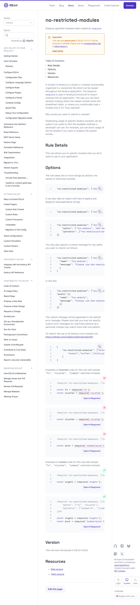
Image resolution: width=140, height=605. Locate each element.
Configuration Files (13, 77)
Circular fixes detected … (16, 178)
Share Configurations (13, 236)
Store (81, 5)
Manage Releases (12, 391)
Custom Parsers (11, 246)
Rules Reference (11, 132)
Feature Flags (10, 142)
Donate (130, 5)
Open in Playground (92, 398)
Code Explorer (111, 5)
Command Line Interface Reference (15, 125)
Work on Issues (10, 339)
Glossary (9, 66)
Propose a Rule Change (14, 306)
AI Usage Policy (11, 291)
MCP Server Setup (12, 137)
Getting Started (11, 56)
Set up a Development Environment (14, 322)
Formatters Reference (13, 147)
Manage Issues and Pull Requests (14, 379)
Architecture (9, 316)
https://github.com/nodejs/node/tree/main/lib (69, 337)
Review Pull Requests (13, 386)
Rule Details (54, 65)
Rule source (57, 569)
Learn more (57, 51)
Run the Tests (10, 329)
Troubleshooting (11, 173)
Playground (94, 5)
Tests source (57, 574)
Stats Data (8, 251)
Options (52, 69)
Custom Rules (11, 214)
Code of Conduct (11, 286)
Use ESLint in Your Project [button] (18, 49)
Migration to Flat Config (15, 229)
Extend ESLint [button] (18, 194)
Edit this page (55, 589)
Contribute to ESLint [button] (18, 281)
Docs (71, 5)
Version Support (11, 167)
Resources (53, 77)
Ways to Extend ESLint (14, 199)
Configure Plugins (13, 92)
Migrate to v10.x (11, 162)
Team (52, 5)
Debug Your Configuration (17, 113)
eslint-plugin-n (60, 46)
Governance (9, 355)
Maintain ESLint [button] (18, 368)
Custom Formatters (12, 241)
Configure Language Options (18, 82)
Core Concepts (10, 61)
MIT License (119, 571)
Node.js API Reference (14, 272)
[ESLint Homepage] (11, 5)
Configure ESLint (11, 72)
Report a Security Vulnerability (17, 360)
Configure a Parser (13, 97)
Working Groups (11, 396)
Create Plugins (10, 204)
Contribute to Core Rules (15, 350)
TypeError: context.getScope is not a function (18, 184)
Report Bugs (9, 296)
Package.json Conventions (15, 334)
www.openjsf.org (121, 565)
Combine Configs (13, 103)
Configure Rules (12, 87)
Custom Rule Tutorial (14, 209)
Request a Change (12, 311)
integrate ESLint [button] (18, 259)
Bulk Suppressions (12, 152)
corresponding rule (92, 43)
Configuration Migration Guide (18, 118)
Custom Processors (14, 219)
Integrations (9, 157)
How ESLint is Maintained (15, 373)
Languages (10, 224)
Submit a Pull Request (13, 344)
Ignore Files (10, 108)
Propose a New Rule (13, 301)
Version (51, 73)
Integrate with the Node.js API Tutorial (17, 266)
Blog (61, 5)
